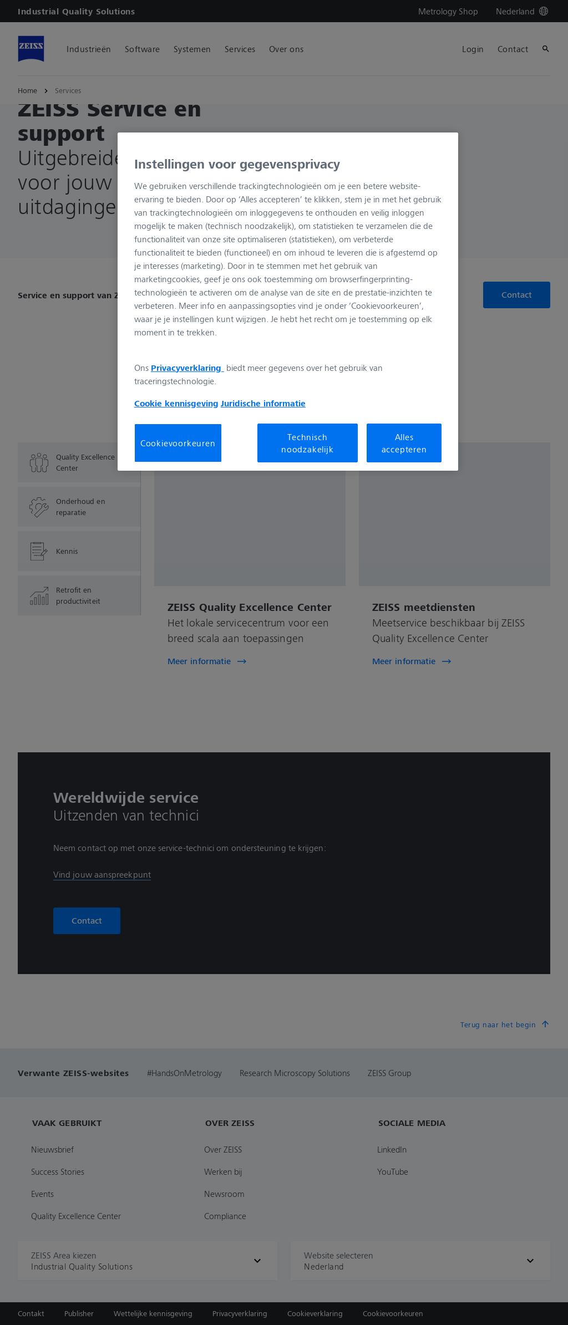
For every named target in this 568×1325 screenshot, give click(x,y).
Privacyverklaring (187, 367)
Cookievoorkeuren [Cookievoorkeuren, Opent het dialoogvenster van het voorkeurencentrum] (178, 443)
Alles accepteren (404, 443)
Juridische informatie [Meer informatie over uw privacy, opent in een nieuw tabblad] (263, 403)
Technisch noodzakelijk (307, 443)
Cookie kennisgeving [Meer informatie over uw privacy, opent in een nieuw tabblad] (176, 403)
